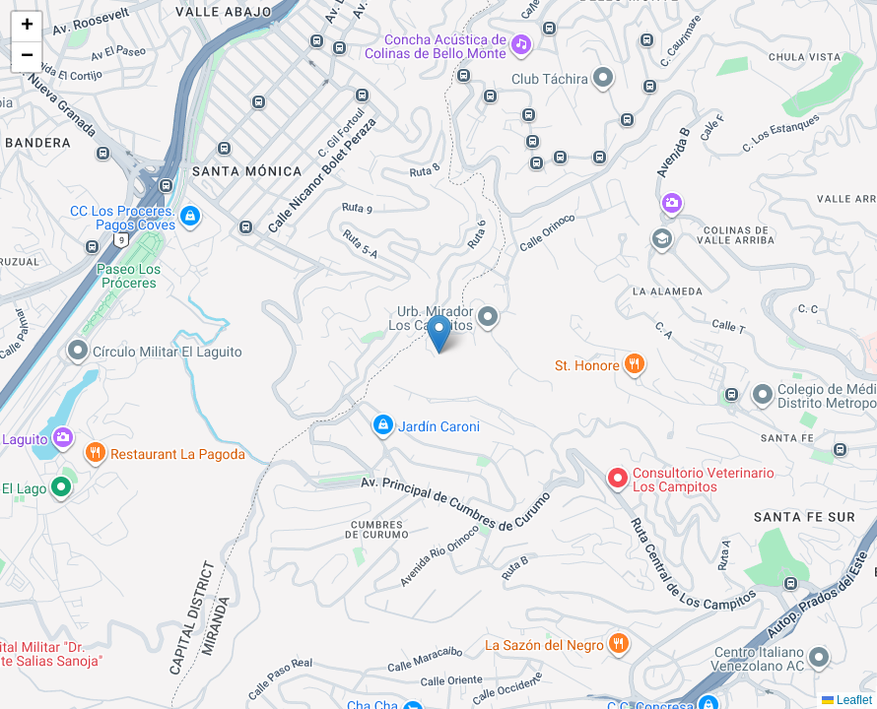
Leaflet (847, 700)
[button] (439, 334)
